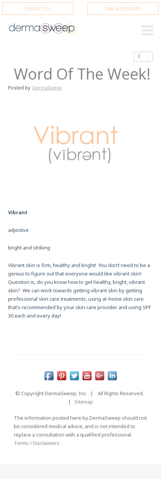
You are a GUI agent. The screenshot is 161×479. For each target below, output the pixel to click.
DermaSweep (47, 88)
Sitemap (83, 401)
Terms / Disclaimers (36, 443)
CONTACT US (38, 8)
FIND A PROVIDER (123, 8)
